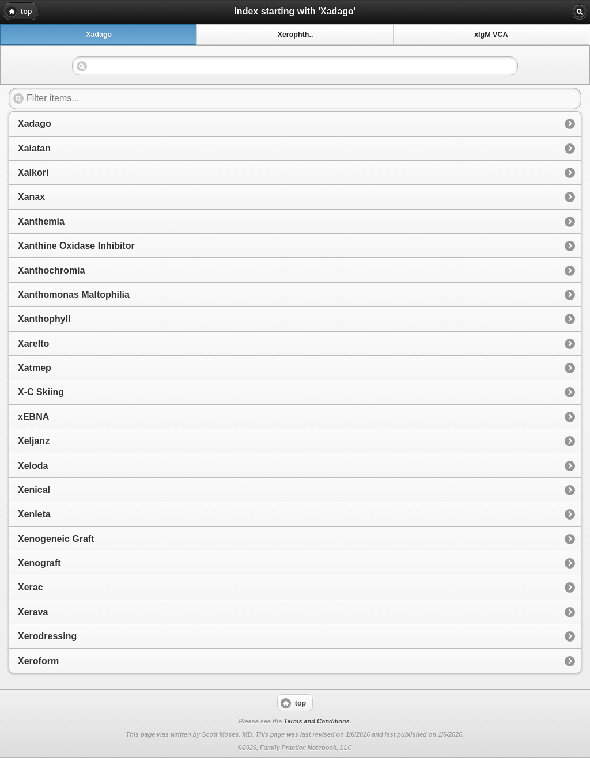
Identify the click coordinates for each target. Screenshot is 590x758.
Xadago (34, 123)
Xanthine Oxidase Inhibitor (76, 246)
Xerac (30, 587)
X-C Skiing (41, 392)
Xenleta (34, 514)
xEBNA (33, 417)
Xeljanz (34, 441)
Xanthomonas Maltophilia (74, 295)
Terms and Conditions (316, 721)
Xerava (33, 612)
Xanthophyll (44, 319)
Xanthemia (41, 221)
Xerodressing (47, 636)
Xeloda (33, 466)
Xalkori (33, 172)
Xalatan (34, 148)
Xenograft (39, 563)
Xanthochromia (51, 270)
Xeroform (38, 661)
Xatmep (34, 368)
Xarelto (33, 343)
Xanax (31, 197)
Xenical (34, 490)
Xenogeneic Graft (56, 539)
